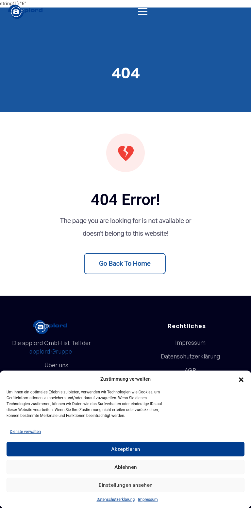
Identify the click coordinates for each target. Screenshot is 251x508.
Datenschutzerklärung (115, 499)
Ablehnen (125, 467)
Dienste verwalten (25, 431)
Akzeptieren (125, 449)
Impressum (148, 499)
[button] (241, 379)
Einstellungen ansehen (126, 485)
